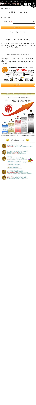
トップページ (5, 8)
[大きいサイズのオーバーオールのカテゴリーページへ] (9, 235)
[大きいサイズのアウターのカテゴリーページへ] (18, 264)
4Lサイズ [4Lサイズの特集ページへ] (29, 192)
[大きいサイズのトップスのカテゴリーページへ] (18, 205)
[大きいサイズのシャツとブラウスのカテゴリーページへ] (9, 215)
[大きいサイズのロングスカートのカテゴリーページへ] (27, 259)
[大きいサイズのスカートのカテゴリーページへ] (18, 254)
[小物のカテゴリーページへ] (9, 293)
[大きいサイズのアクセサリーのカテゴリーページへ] (27, 298)
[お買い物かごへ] (25, 4)
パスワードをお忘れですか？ (18, 32)
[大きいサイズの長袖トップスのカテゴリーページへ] (27, 210)
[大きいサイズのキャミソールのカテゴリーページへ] (27, 215)
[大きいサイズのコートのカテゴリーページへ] (27, 274)
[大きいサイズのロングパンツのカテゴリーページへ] (9, 250)
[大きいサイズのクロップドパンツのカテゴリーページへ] (27, 245)
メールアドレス (6, 17)
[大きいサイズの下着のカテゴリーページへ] (9, 298)
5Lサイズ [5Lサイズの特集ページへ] (6, 196)
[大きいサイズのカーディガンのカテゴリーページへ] (9, 269)
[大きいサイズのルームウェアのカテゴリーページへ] (27, 288)
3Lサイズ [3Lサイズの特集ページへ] (18, 192)
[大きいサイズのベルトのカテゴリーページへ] (27, 293)
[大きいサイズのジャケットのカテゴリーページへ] (27, 269)
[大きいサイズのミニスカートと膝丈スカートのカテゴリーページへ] (9, 259)
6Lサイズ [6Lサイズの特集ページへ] (18, 196)
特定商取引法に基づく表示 (9, 374)
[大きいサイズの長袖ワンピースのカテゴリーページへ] (9, 224)
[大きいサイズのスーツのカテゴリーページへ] (9, 284)
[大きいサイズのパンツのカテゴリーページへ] (18, 240)
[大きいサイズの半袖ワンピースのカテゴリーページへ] (27, 224)
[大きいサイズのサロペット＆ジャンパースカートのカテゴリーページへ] (27, 230)
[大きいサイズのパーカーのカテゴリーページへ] (9, 274)
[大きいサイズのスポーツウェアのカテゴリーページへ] (27, 284)
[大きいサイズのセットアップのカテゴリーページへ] (9, 288)
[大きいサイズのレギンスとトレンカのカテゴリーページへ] (27, 250)
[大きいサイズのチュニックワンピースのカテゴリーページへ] (9, 229)
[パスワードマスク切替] (33, 22)
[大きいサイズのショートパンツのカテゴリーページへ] (9, 245)
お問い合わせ (30, 374)
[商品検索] (31, 312)
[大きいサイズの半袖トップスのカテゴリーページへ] (9, 210)
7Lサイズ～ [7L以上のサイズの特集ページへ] (30, 196)
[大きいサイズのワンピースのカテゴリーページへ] (18, 219)
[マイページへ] (29, 4)
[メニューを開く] (33, 4)
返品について (22, 374)
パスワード (8, 22)
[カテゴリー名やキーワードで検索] (14, 312)
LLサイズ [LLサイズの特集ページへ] (6, 192)
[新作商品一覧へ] (22, 4)
